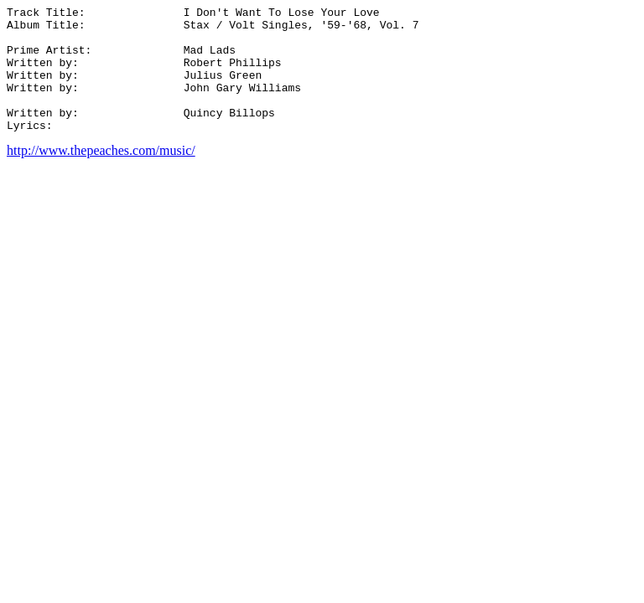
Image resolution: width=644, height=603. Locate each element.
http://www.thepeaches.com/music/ (101, 175)
